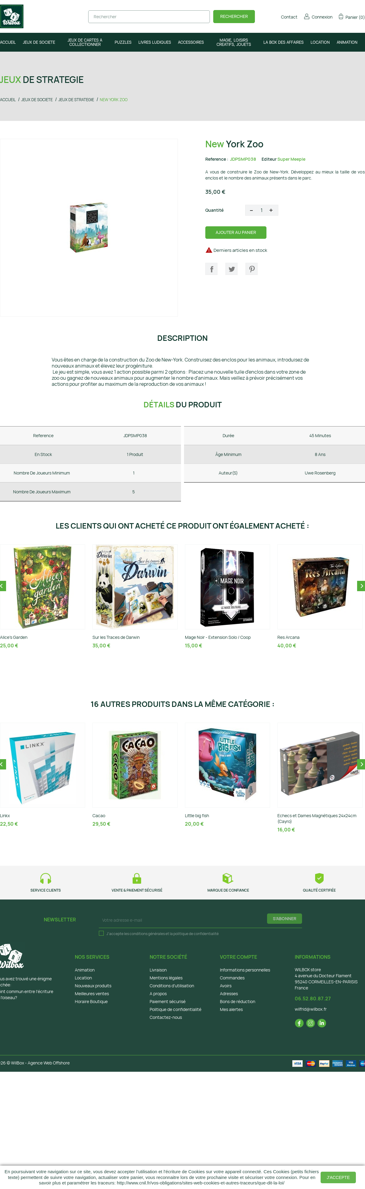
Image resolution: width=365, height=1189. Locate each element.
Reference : (216, 159)
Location (83, 978)
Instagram (310, 1023)
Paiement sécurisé (168, 1001)
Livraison (158, 970)
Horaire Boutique (91, 1001)
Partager (211, 269)
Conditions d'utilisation (172, 986)
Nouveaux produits (93, 986)
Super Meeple (291, 159)
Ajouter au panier (236, 232)
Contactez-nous (166, 1017)
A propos (158, 993)
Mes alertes (231, 1009)
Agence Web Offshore (49, 1063)
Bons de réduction (237, 1001)
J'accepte (338, 1177)
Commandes (232, 978)
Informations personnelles (245, 970)
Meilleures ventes (92, 993)
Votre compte (238, 957)
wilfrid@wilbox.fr (311, 1009)
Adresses (229, 993)
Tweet (231, 269)
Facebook (299, 1023)
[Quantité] (261, 210)
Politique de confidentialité (175, 1009)
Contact (285, 17)
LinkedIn (321, 1023)
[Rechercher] (149, 16)
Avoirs (225, 986)
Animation (85, 970)
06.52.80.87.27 (313, 998)
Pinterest (251, 269)
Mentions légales (166, 978)
